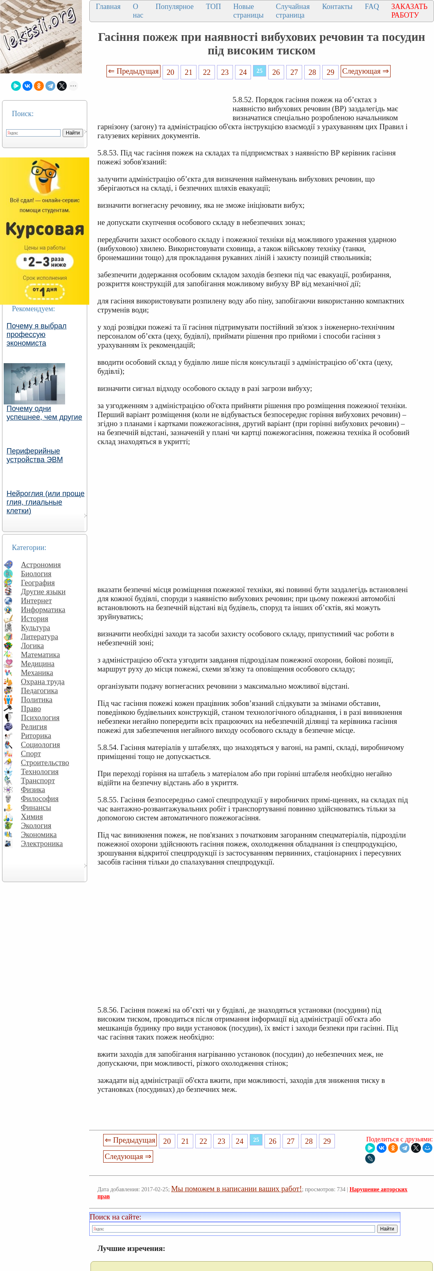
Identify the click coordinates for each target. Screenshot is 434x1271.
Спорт (31, 753)
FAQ (372, 6)
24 (243, 72)
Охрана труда (43, 681)
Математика (40, 654)
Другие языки (43, 591)
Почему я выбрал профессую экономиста (37, 334)
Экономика (39, 834)
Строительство (45, 762)
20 (170, 72)
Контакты (337, 6)
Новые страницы (248, 10)
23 (225, 72)
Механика (37, 672)
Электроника (42, 843)
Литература (39, 636)
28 (312, 72)
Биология (36, 573)
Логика (32, 645)
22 (207, 72)
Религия (34, 726)
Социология (40, 744)
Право (31, 708)
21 (188, 72)
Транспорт (38, 780)
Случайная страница (293, 10)
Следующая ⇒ (365, 71)
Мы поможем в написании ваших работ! (236, 1188)
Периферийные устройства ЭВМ (35, 455)
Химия (32, 816)
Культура (35, 627)
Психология (40, 717)
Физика (33, 789)
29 (331, 72)
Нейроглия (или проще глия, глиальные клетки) (46, 502)
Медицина (37, 663)
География (38, 582)
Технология (40, 771)
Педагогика (39, 690)
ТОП (213, 6)
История (34, 618)
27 (294, 72)
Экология (36, 825)
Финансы (36, 807)
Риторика (36, 735)
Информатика (43, 609)
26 (276, 72)
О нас (138, 10)
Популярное (175, 6)
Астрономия (41, 564)
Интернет (36, 600)
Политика (36, 699)
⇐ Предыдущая (133, 71)
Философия (40, 798)
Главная (108, 6)
